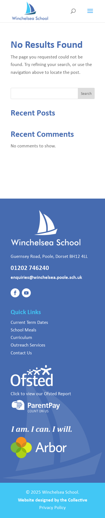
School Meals (23, 330)
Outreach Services (28, 345)
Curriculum (21, 337)
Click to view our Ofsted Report (41, 393)
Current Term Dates (29, 322)
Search (86, 93)
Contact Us (21, 353)
